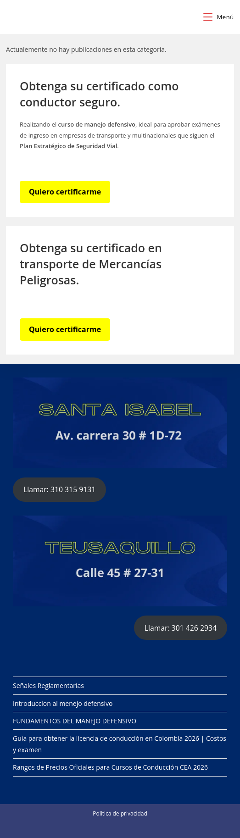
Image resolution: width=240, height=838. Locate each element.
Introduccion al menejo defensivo (62, 703)
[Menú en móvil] (218, 17)
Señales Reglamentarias (48, 685)
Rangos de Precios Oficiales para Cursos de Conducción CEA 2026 (110, 767)
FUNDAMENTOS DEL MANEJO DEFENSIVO (74, 720)
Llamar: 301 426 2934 (181, 628)
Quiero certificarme (65, 192)
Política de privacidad (120, 813)
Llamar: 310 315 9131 (59, 489)
